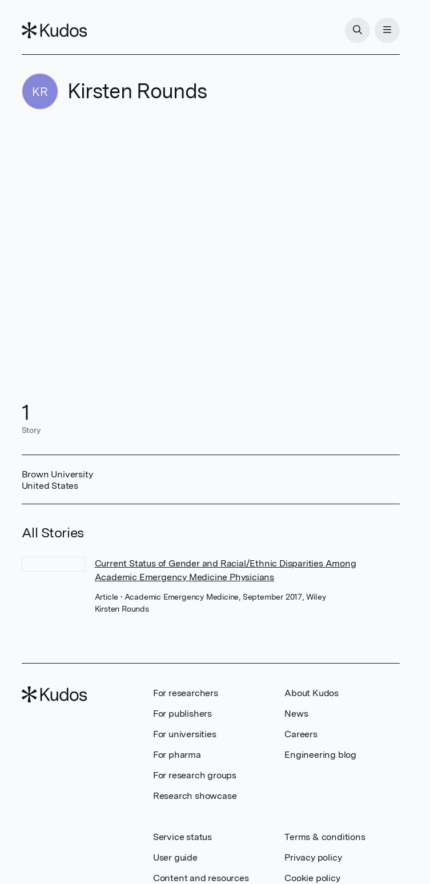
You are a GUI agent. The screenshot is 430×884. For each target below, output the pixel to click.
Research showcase (195, 795)
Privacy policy (312, 857)
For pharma (177, 754)
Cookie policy (312, 878)
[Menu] (387, 30)
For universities (184, 734)
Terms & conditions (324, 836)
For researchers (185, 693)
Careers (301, 734)
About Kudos (311, 693)
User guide (175, 857)
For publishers (182, 713)
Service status (182, 836)
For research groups (194, 775)
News (296, 713)
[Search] (357, 30)
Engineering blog (320, 754)
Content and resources (201, 878)
